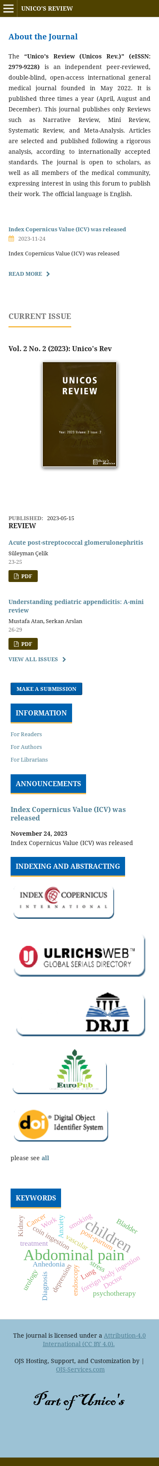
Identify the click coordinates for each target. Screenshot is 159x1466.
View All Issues (33, 659)
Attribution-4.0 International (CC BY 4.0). (94, 1339)
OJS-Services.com (80, 1369)
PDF (26, 576)
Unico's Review (47, 8)
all (45, 1158)
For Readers (26, 734)
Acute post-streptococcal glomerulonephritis (75, 542)
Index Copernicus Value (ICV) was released (67, 229)
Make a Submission (46, 689)
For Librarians (29, 759)
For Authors (26, 747)
